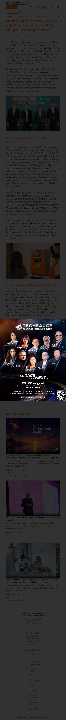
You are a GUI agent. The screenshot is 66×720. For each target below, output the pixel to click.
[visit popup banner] (33, 360)
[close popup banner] (63, 321)
